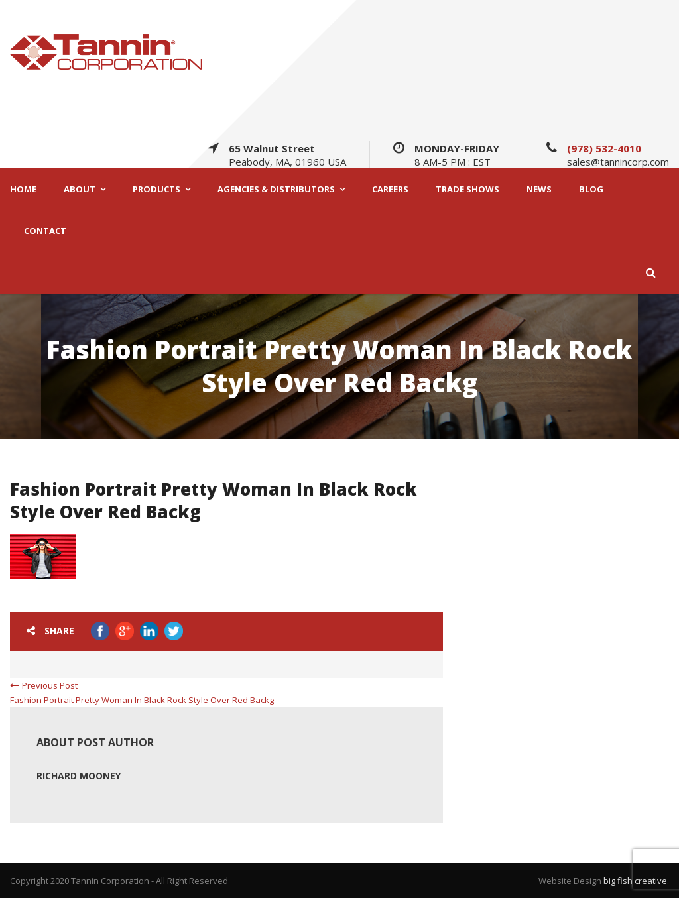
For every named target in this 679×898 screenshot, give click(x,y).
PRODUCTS (156, 189)
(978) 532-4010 (604, 148)
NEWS (539, 189)
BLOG (591, 189)
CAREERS (390, 189)
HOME (23, 189)
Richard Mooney (78, 775)
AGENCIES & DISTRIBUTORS (276, 189)
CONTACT (45, 231)
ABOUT (79, 189)
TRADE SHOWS (467, 189)
